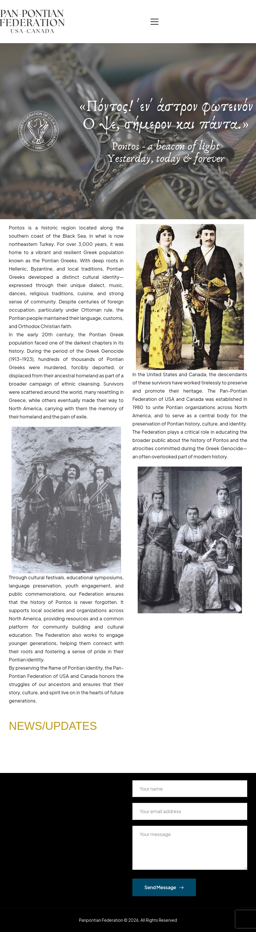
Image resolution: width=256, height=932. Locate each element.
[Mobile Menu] (154, 22)
